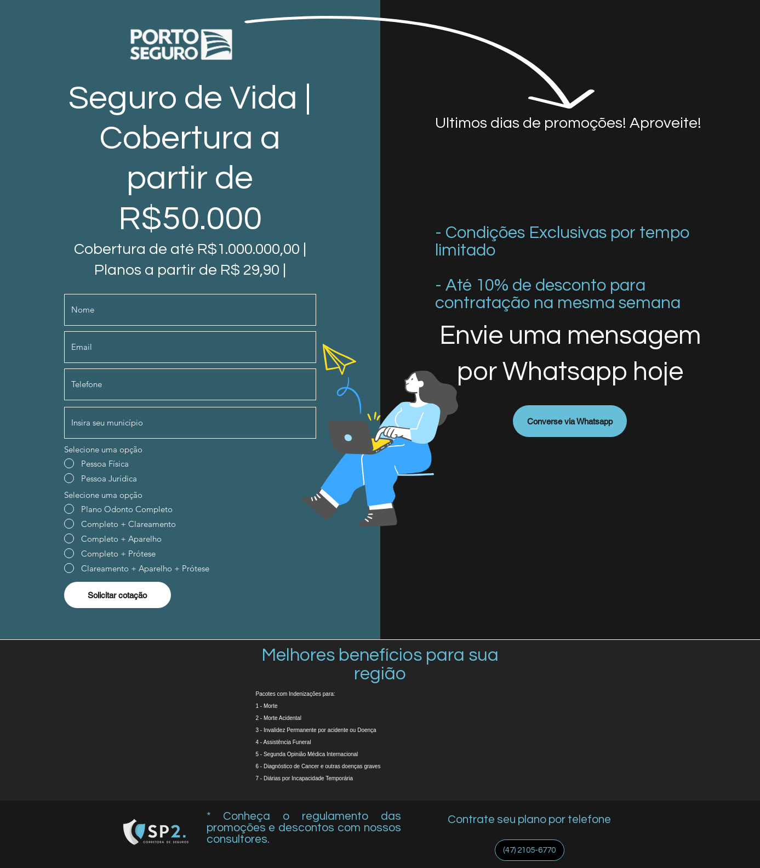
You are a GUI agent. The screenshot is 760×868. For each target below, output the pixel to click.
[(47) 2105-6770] (529, 850)
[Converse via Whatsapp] (570, 421)
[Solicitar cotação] (117, 595)
